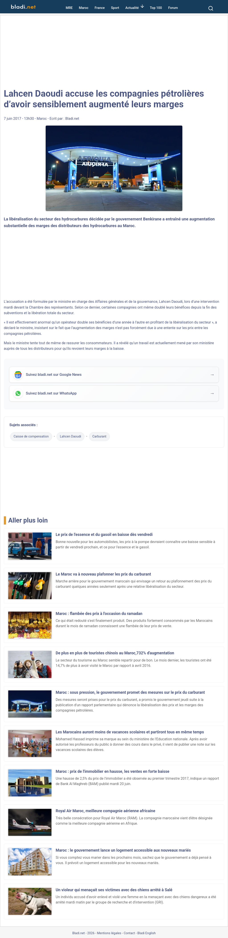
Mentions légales (109, 933)
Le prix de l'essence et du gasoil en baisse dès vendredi (104, 534)
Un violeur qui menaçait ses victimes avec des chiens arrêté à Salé (114, 890)
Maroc (83, 8)
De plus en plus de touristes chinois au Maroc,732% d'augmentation (115, 653)
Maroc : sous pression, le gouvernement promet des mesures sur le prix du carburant (130, 692)
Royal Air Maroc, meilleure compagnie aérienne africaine (105, 811)
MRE (69, 8)
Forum (173, 8)
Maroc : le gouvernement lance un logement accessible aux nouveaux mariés (123, 850)
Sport (115, 8)
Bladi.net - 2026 (83, 933)
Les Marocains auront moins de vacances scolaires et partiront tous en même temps (130, 732)
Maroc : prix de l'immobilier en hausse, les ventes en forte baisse (112, 771)
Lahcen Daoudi (171, 301)
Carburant (99, 436)
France (100, 8)
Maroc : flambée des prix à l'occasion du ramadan (99, 613)
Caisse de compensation (31, 436)
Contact (129, 933)
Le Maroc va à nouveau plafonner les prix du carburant (103, 574)
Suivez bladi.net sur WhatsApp (51, 393)
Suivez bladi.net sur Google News (53, 375)
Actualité (132, 8)
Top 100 (156, 8)
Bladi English (146, 933)
